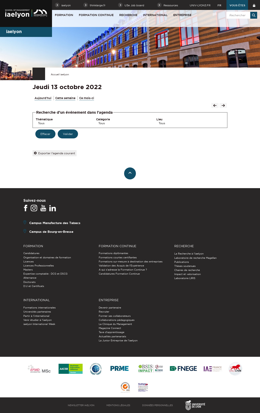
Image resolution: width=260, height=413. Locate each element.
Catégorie (103, 119)
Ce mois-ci (86, 98)
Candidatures (31, 253)
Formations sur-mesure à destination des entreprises (130, 261)
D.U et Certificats (33, 286)
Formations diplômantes (113, 253)
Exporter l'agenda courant (54, 153)
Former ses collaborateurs (115, 316)
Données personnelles (157, 405)
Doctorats (29, 282)
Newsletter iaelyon (81, 405)
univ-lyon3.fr (200, 5)
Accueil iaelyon (60, 74)
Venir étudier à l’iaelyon (37, 320)
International (155, 15)
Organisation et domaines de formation (47, 257)
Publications (181, 262)
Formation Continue (96, 15)
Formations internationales (39, 307)
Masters (28, 269)
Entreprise (182, 15)
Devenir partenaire (110, 307)
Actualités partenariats (112, 336)
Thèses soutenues (185, 266)
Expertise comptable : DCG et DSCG (45, 273)
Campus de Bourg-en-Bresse (51, 231)
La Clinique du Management (115, 324)
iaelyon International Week (39, 324)
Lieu (159, 119)
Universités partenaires (37, 311)
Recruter (104, 311)
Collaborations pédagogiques (116, 320)
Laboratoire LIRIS (184, 278)
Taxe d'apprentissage (111, 332)
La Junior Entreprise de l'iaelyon (118, 340)
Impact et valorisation (187, 274)
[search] (241, 15)
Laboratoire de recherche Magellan (195, 258)
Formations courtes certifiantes (118, 257)
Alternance (29, 277)
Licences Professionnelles (38, 265)
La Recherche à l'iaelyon (189, 253)
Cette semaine (65, 98)
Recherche (128, 15)
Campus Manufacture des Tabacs (54, 223)
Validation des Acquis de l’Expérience (121, 265)
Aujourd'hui (43, 98)
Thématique (44, 119)
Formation (64, 15)
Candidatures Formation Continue (119, 273)
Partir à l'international (36, 316)
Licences (28, 261)
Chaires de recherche (187, 270)
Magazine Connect (110, 328)
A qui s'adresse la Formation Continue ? (123, 269)
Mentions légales (118, 405)
